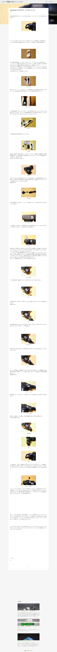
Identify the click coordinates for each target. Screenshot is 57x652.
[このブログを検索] (51, 2)
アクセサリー (12, 558)
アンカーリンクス (19, 89)
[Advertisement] (28, 577)
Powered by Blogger (28, 650)
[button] (10, 13)
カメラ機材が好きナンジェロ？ (13, 1)
